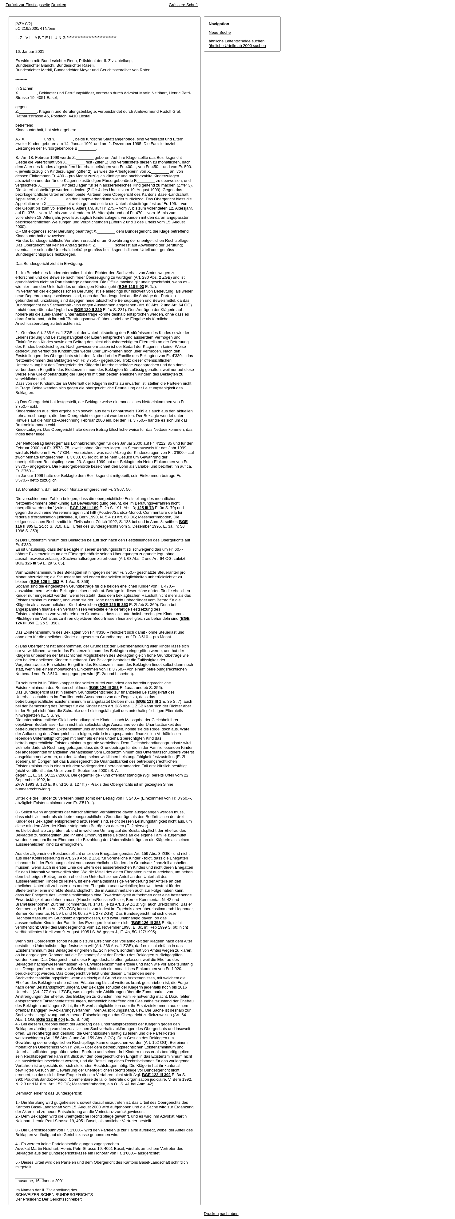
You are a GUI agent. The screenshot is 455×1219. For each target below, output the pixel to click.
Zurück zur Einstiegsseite (28, 4)
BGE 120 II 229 (88, 309)
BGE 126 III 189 (84, 507)
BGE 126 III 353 (45, 581)
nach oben (229, 1213)
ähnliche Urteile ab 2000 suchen (237, 45)
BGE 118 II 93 (131, 286)
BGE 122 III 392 (156, 1074)
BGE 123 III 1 (149, 701)
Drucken (58, 4)
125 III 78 (145, 507)
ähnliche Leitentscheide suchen (236, 41)
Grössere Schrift (183, 4)
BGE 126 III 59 (28, 563)
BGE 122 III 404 (50, 1019)
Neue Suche (220, 32)
